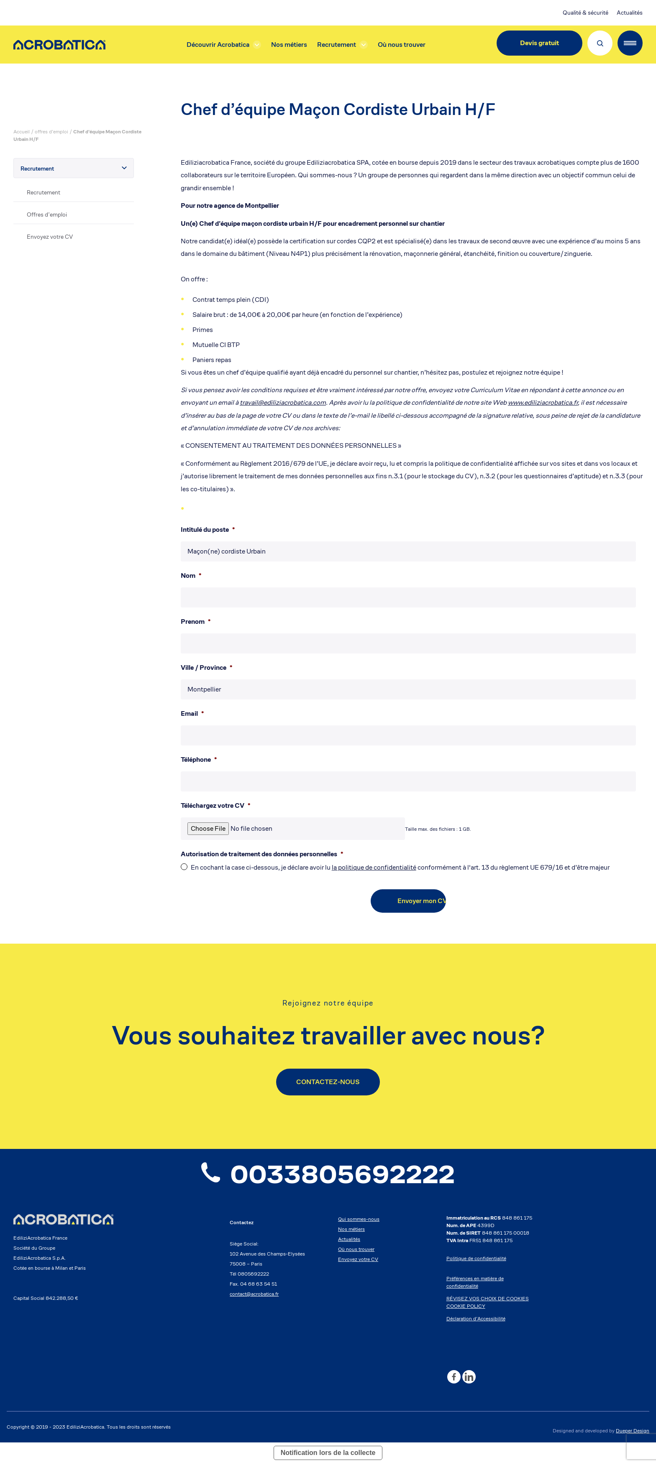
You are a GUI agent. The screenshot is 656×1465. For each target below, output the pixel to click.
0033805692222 (327, 1175)
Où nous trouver (401, 44)
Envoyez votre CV (50, 236)
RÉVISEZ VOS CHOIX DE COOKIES (487, 1300)
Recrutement (336, 44)
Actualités (630, 12)
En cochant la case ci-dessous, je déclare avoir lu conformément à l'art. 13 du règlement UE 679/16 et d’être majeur (400, 867)
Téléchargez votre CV (215, 805)
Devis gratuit (539, 42)
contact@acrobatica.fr (254, 1295)
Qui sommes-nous (358, 1220)
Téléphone (199, 759)
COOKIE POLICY (465, 1307)
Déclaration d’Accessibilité (475, 1320)
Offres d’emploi (47, 214)
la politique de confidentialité (374, 867)
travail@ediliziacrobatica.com (283, 402)
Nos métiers (289, 44)
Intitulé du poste (208, 530)
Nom (191, 576)
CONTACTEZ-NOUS (328, 1081)
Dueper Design (632, 1432)
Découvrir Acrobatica (218, 44)
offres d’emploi (51, 131)
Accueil (21, 131)
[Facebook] (454, 1378)
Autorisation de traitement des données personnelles (262, 854)
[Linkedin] (469, 1378)
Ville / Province (206, 668)
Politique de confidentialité (476, 1260)
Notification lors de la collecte (328, 1454)
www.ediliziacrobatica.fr (543, 402)
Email (192, 714)
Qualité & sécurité (585, 12)
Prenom (195, 622)
